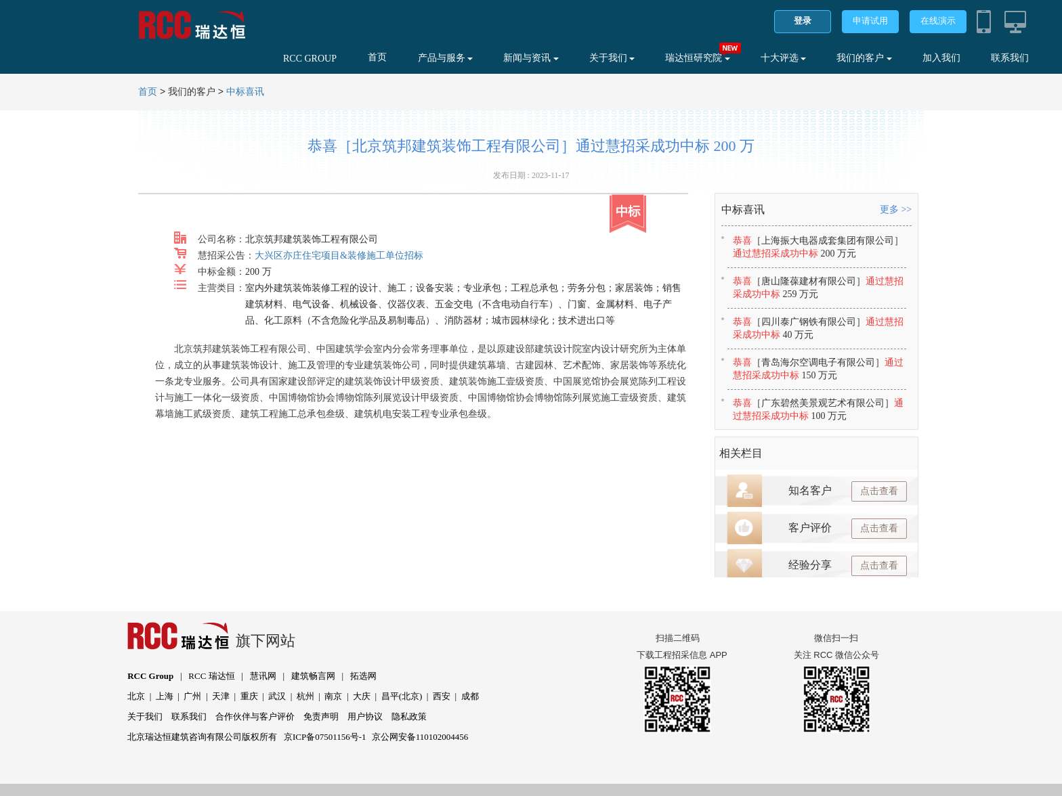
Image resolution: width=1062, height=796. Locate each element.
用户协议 (365, 716)
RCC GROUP (310, 58)
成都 (470, 696)
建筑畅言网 (313, 676)
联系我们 (1010, 58)
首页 (377, 57)
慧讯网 (263, 676)
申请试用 (870, 21)
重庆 (249, 696)
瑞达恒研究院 (697, 58)
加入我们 (941, 58)
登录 (802, 21)
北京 (136, 696)
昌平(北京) (402, 696)
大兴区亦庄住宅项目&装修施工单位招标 (339, 255)
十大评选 (784, 58)
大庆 (361, 696)
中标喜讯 (245, 92)
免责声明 (321, 716)
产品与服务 (445, 58)
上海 (164, 696)
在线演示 (938, 21)
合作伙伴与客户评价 (255, 716)
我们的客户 (864, 58)
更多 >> (896, 209)
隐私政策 (409, 716)
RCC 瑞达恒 (211, 676)
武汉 (277, 696)
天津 (221, 696)
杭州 (305, 696)
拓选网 (363, 676)
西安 (441, 696)
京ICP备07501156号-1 (325, 737)
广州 (192, 696)
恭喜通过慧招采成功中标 (818, 247)
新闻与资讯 (531, 58)
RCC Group (150, 676)
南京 (333, 696)
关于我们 (612, 58)
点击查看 (879, 491)
